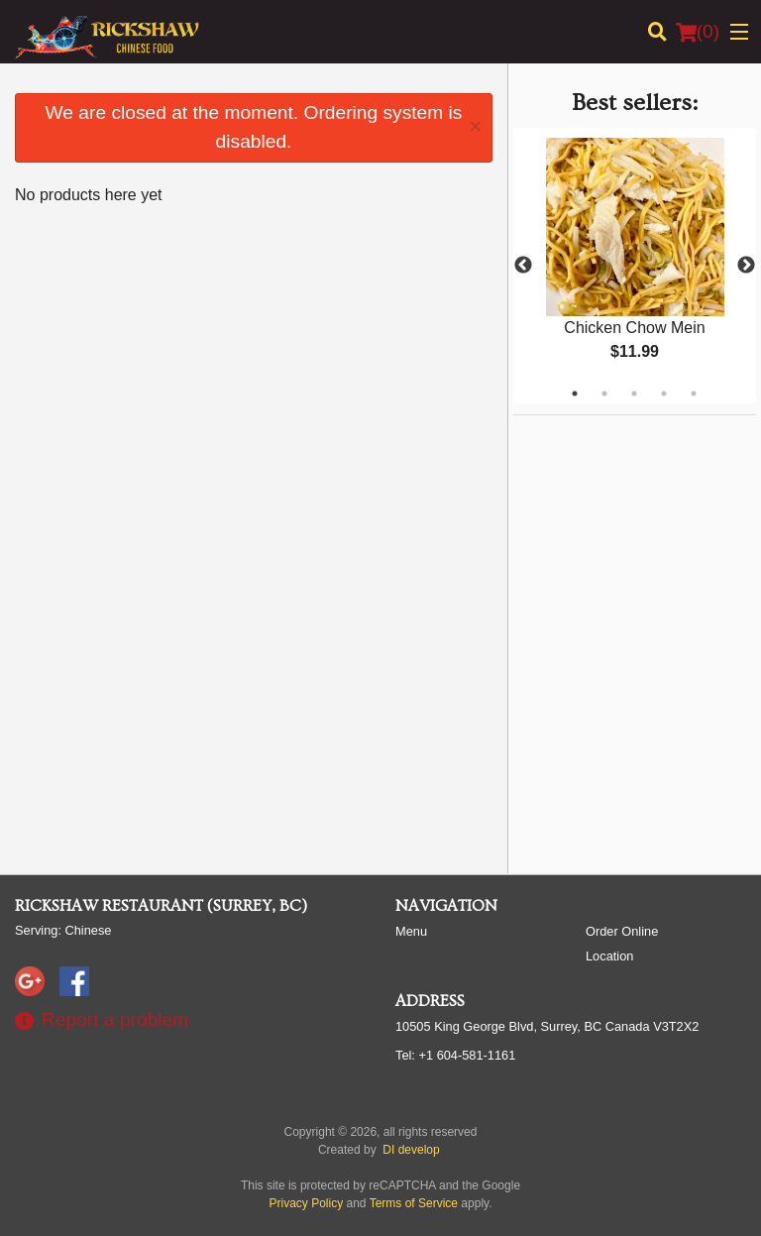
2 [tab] (604, 393)
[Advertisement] (637, 539)
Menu (411, 931)
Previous (523, 266)
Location (609, 956)
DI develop (410, 1150)
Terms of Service (414, 1203)
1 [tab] (575, 393)
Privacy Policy (307, 1203)
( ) (697, 32)
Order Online (622, 931)
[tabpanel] (634, 265)
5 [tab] (694, 393)
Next (746, 266)
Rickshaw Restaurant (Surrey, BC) (161, 906)
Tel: (455, 1055)
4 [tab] (664, 393)
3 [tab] (634, 393)
